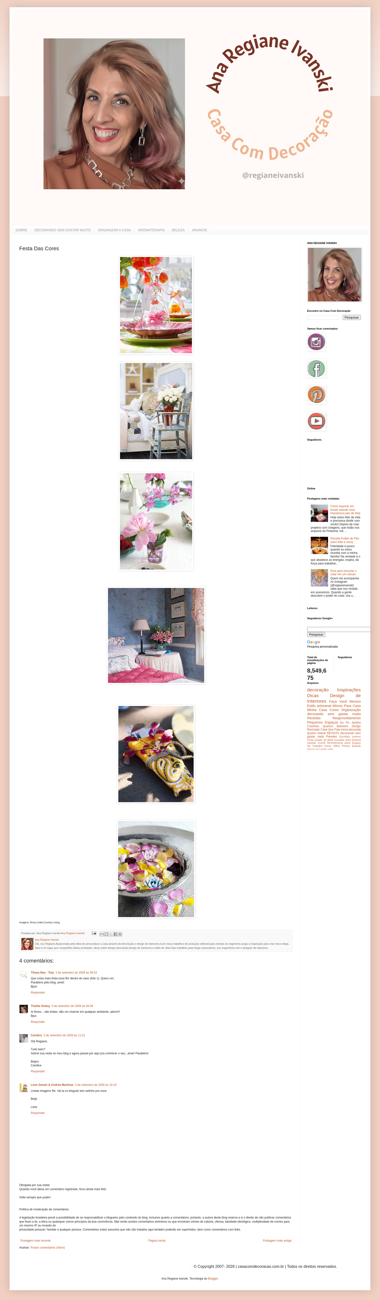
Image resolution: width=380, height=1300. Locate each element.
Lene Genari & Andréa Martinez (52, 1085)
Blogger (213, 1278)
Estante (356, 745)
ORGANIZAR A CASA (114, 230)
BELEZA (178, 230)
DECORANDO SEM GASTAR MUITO (62, 230)
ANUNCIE (199, 230)
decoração (318, 689)
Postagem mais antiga (277, 1240)
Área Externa (353, 739)
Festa (310, 739)
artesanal (324, 706)
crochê (321, 742)
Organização (351, 710)
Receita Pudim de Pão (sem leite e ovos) (344, 540)
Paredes (331, 736)
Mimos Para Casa (347, 706)
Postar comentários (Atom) (48, 1247)
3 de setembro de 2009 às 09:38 (72, 1006)
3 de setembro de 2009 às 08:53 (76, 972)
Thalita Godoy (40, 1006)
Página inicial (156, 1240)
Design (356, 726)
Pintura (346, 745)
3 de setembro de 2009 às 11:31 (64, 1035)
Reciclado (313, 729)
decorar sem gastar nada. (320, 749)
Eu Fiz (344, 722)
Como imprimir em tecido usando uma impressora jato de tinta (345, 510)
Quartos (328, 726)
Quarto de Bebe (324, 739)
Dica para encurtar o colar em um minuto (343, 572)
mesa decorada (351, 729)
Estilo (311, 706)
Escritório (344, 736)
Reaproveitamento (346, 718)
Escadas (339, 739)
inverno (356, 736)
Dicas (313, 695)
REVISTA (333, 733)
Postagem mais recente (35, 1240)
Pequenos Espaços (322, 722)
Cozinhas (313, 726)
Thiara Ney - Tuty (42, 972)
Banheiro (342, 726)
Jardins (356, 722)
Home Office (332, 745)
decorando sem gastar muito (334, 714)
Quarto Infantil (316, 733)
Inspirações (349, 689)
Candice (36, 1035)
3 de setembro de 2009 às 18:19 (96, 1085)
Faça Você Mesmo (345, 701)
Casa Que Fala (330, 729)
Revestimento (335, 742)
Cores (334, 710)
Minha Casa (317, 710)
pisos (347, 742)
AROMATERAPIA (151, 230)
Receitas (314, 718)
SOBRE (21, 230)
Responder (38, 992)
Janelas (311, 742)
